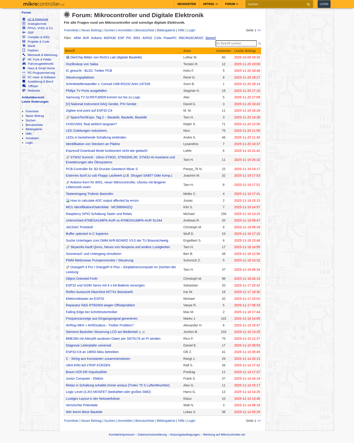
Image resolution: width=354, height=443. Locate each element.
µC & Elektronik (35, 19)
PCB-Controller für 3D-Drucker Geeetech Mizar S (102, 169)
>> (259, 30)
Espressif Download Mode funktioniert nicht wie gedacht (106, 150)
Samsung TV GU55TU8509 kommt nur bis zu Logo (103, 97)
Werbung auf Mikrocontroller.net (224, 434)
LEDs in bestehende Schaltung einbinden (96, 137)
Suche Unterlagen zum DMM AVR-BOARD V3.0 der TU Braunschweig (117, 240)
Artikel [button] (210, 4)
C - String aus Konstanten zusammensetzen (98, 358)
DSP (28, 32)
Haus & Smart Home (38, 68)
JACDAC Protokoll (79, 227)
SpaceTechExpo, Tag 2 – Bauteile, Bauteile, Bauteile (108, 117)
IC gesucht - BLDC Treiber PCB (89, 70)
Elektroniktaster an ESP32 (85, 298)
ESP (121, 38)
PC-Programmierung (38, 72)
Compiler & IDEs (35, 37)
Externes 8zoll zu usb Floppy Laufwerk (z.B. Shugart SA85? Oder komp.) (119, 175)
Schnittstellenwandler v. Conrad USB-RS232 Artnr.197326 (108, 84)
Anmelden (32, 138)
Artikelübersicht (33, 97)
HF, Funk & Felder (36, 59)
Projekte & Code (35, 41)
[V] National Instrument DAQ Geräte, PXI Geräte (101, 104)
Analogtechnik (34, 23)
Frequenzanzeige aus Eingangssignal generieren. (102, 318)
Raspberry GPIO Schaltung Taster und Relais (99, 214)
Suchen (31, 120)
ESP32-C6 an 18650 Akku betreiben (92, 352)
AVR (86, 38)
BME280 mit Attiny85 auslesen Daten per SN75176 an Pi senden (113, 338)
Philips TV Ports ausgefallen (86, 90)
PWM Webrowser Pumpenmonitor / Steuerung (99, 260)
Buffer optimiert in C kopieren (87, 233)
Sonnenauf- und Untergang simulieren (93, 254)
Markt (28, 46)
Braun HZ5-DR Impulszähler (86, 372)
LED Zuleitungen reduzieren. (87, 130)
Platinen (30, 50)
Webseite (31, 90)
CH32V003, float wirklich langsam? (91, 124)
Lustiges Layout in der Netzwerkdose (93, 398)
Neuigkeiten (186, 4)
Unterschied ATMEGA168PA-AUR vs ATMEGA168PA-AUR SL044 (114, 220)
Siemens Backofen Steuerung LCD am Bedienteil (102, 332)
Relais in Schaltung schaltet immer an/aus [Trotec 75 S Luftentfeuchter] (118, 385)
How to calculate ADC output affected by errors (104, 200)
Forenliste (32, 111)
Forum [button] (231, 4)
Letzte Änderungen (35, 101)
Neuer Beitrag (35, 116)
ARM (77, 38)
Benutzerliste (34, 125)
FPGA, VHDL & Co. (37, 28)
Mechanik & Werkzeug (39, 55)
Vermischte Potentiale (82, 405)
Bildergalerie (34, 129)
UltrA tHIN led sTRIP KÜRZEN (88, 365)
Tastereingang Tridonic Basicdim (89, 194)
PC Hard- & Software (38, 77)
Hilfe (28, 133)
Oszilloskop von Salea (82, 64)
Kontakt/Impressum (121, 434)
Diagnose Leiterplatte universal (88, 345)
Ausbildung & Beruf (37, 81)
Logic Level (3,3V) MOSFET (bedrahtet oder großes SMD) (108, 392)
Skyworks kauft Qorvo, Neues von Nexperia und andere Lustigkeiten (120, 247)
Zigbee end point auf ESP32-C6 (89, 110)
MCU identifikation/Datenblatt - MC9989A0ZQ (99, 207)
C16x (158, 38)
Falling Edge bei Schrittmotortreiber (91, 312)
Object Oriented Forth (82, 278)
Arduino (96, 38)
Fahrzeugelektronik (37, 63)
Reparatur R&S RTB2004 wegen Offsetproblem (100, 305)
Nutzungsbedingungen (185, 434)
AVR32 (147, 38)
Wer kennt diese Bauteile (84, 412)
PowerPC (170, 38)
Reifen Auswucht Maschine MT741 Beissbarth (99, 292)
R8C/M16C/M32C (191, 38)
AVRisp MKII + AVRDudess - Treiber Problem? (100, 325)
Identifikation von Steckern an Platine (93, 144)
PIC (128, 38)
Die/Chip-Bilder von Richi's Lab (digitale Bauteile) (106, 57)
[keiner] (211, 38)
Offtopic (30, 86)
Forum (26, 12)
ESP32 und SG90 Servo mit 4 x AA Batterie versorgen (105, 285)
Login (324, 4)
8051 (136, 38)
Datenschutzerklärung (152, 434)
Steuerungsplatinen (80, 77)
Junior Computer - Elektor (84, 378)
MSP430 (110, 38)
